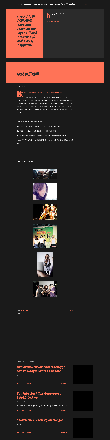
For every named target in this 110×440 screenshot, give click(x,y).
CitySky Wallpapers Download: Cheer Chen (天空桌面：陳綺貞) (45, 4)
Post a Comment (56, 21)
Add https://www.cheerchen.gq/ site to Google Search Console (41, 369)
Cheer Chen (24, 311)
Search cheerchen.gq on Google (40, 420)
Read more (64, 383)
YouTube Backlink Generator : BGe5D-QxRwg (39, 395)
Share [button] (48, 21)
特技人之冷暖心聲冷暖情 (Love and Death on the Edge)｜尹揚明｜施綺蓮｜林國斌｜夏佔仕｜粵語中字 (26, 30)
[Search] (86, 4)
